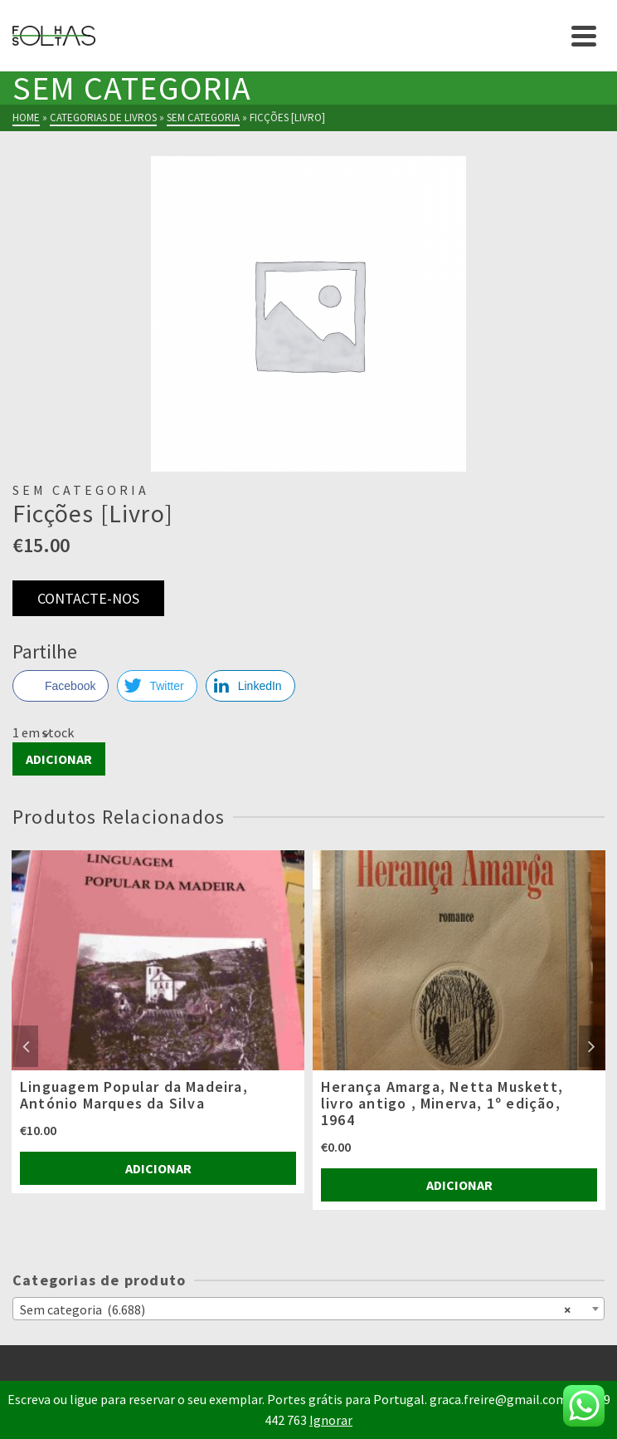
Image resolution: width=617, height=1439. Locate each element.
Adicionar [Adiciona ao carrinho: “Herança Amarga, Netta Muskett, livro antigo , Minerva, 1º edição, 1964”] (459, 1185)
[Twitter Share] (157, 686)
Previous (25, 1046)
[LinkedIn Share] (250, 686)
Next (591, 1046)
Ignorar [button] (330, 1420)
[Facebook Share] (60, 686)
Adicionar (59, 759)
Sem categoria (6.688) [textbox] (295, 1308)
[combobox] (308, 1308)
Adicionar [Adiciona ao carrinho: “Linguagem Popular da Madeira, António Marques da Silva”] (158, 1168)
